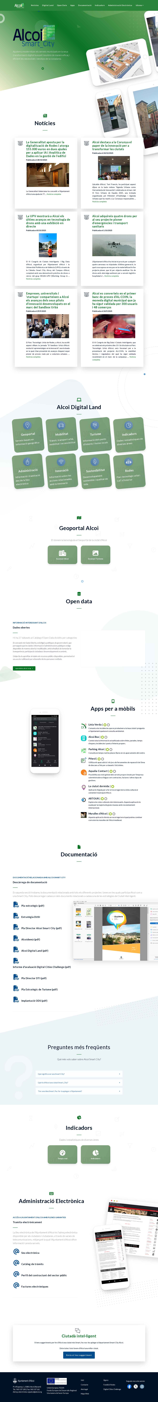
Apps (72, 5)
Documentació (85, 5)
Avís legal (84, 1389)
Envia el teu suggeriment (79, 1355)
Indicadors (100, 5)
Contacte (84, 1385)
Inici (82, 1380)
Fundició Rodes (109, 1385)
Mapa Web (85, 1394)
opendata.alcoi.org (23, 668)
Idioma (139, 5)
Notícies (35, 5)
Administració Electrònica (120, 5)
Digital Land (48, 5)
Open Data (62, 5)
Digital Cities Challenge (112, 1389)
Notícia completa (54, 194)
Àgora (106, 1380)
